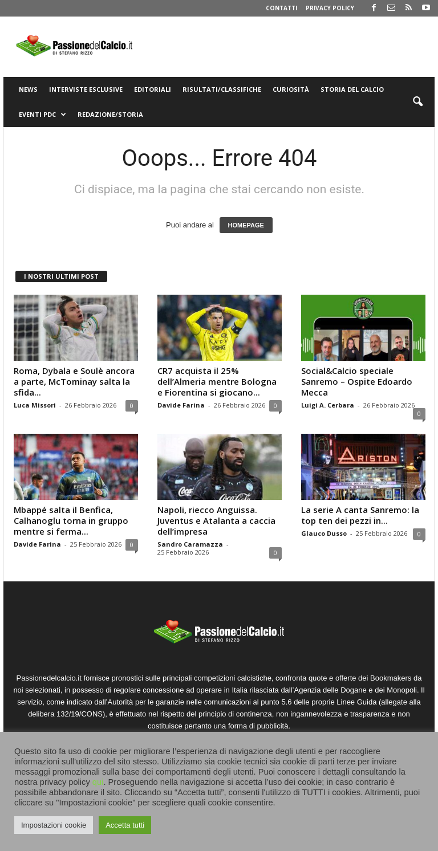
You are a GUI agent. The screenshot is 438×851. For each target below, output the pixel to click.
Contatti (281, 8)
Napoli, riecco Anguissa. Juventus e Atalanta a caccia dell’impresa (216, 520)
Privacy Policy (330, 8)
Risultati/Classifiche (221, 89)
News (28, 89)
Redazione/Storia (110, 114)
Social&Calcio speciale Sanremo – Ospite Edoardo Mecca (356, 381)
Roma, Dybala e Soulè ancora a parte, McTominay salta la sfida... (74, 381)
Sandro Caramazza (190, 544)
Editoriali (152, 89)
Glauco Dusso (324, 533)
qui (98, 782)
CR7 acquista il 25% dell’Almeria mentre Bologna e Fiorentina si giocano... (217, 381)
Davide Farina (181, 405)
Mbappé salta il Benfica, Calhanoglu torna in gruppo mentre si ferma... (71, 520)
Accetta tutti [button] (125, 825)
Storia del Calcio (352, 89)
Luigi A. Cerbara (327, 405)
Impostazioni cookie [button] (53, 825)
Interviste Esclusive (86, 89)
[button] (417, 102)
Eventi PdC (42, 114)
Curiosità (291, 89)
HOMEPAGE (246, 225)
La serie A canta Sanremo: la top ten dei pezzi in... (360, 515)
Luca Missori (35, 405)
